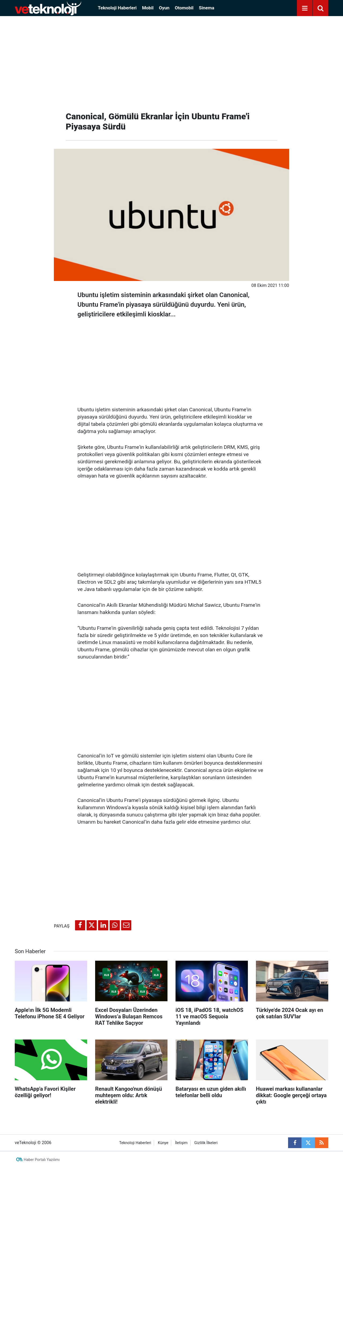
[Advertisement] (171, 61)
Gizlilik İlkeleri (206, 1143)
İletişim (181, 1143)
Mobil (148, 7)
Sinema (206, 7)
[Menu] (305, 8)
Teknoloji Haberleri (117, 7)
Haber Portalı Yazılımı (42, 1159)
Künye (163, 1143)
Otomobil (184, 7)
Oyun (164, 7)
